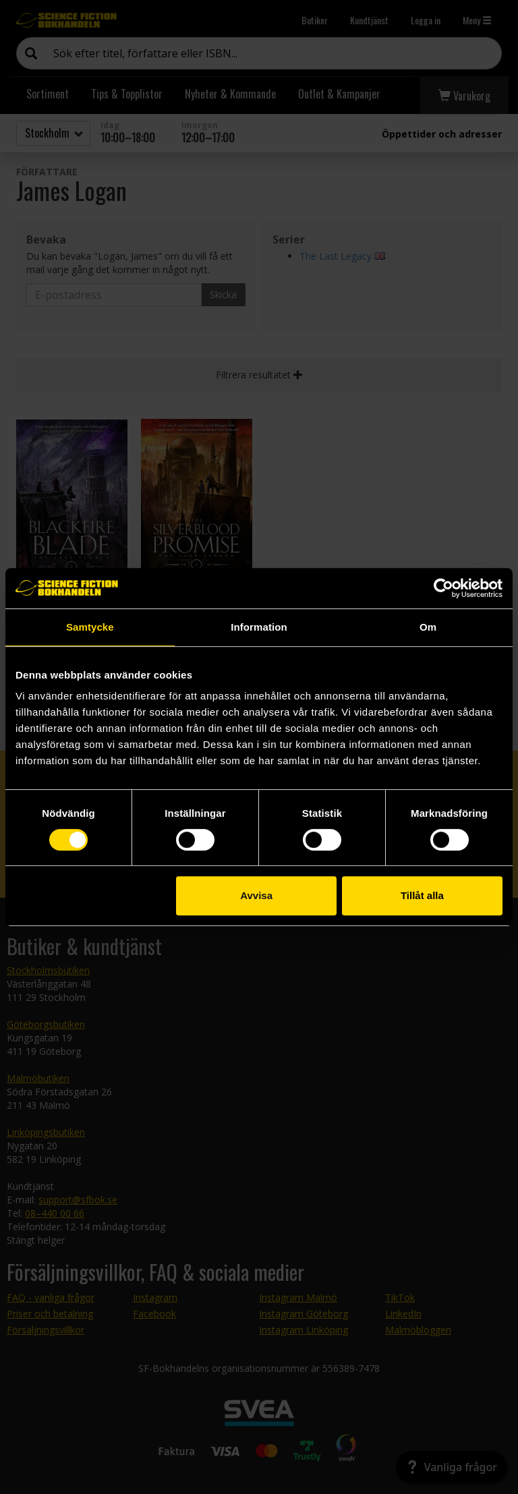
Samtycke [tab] (90, 627)
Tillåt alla (422, 895)
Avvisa (256, 895)
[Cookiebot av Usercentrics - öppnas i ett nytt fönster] (443, 588)
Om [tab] (428, 627)
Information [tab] (259, 627)
